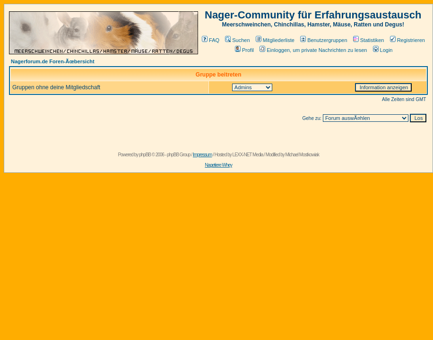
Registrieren (407, 40)
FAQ (210, 40)
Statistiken (368, 40)
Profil (244, 50)
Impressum (202, 154)
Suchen (237, 40)
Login (383, 50)
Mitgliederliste (275, 40)
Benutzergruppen (323, 40)
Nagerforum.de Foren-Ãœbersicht (53, 61)
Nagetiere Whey (218, 165)
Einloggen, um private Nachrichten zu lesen (313, 50)
